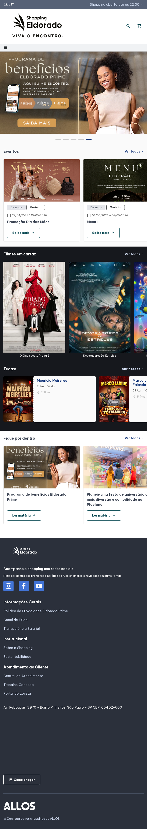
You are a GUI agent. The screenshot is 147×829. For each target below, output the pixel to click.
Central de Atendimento (23, 676)
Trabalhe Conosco (18, 685)
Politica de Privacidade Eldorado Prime (35, 611)
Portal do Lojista (17, 693)
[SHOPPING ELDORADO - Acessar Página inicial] (37, 26)
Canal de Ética (15, 620)
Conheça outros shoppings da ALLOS (31, 819)
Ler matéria (24, 515)
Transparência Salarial (21, 628)
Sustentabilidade (17, 656)
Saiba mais (23, 233)
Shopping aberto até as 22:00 (117, 4)
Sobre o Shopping (18, 648)
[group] (73, 92)
